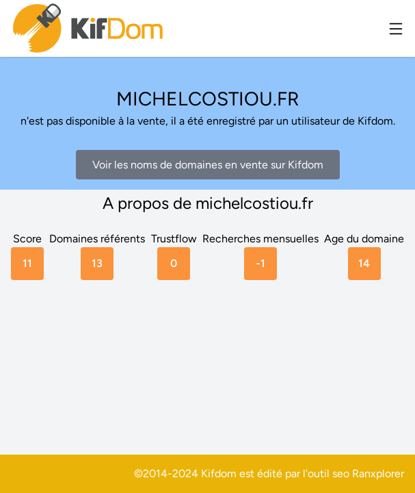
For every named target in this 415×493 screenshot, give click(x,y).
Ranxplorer (378, 473)
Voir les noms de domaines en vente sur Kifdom (207, 164)
